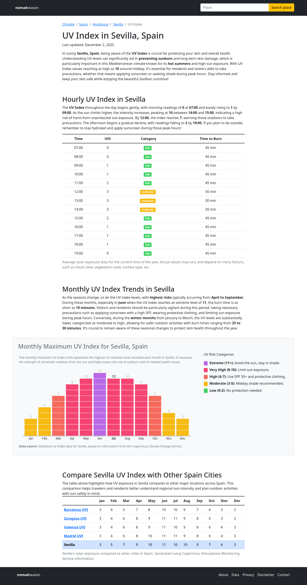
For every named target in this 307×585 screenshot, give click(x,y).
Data (235, 574)
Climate (68, 24)
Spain (83, 24)
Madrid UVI (73, 536)
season (27, 7)
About (223, 574)
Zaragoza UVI (75, 518)
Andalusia (101, 24)
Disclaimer (265, 574)
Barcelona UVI (76, 509)
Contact (284, 574)
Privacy (248, 574)
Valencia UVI (74, 527)
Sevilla (118, 24)
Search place (281, 7)
